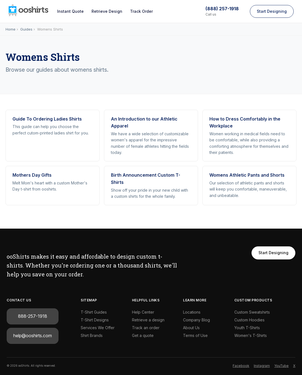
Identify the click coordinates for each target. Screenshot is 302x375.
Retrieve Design (107, 11)
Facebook (241, 366)
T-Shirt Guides (94, 312)
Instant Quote (70, 11)
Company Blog (196, 320)
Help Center (143, 312)
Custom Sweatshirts (252, 312)
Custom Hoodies (249, 320)
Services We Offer (98, 327)
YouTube (281, 366)
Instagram (262, 366)
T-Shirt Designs (95, 320)
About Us (191, 327)
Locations (192, 312)
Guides (26, 29)
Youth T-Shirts (247, 327)
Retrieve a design (148, 320)
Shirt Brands (92, 335)
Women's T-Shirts (250, 335)
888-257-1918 (32, 316)
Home (11, 29)
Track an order (145, 327)
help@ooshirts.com (32, 335)
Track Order (141, 11)
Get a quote (143, 335)
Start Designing (272, 11)
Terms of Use (195, 335)
